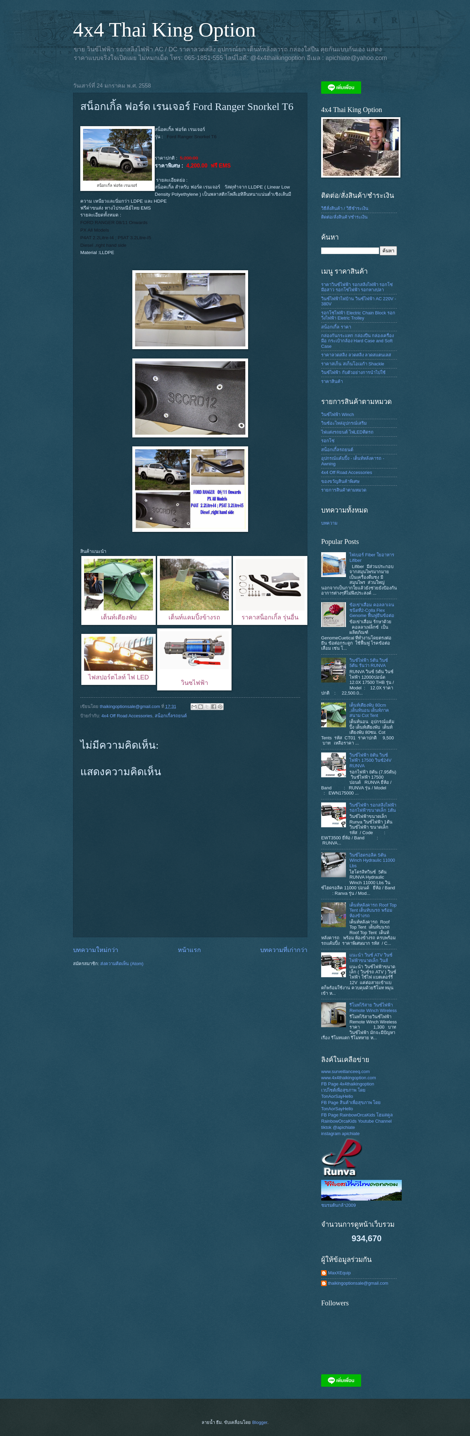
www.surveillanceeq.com (345, 1071)
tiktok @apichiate (338, 1127)
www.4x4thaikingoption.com (348, 1077)
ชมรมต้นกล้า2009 (338, 1205)
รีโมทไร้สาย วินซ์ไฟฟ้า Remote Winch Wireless (373, 1007)
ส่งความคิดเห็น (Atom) (121, 963)
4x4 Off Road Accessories (126, 715)
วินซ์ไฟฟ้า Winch (337, 414)
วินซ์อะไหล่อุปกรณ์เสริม (344, 423)
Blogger (259, 1422)
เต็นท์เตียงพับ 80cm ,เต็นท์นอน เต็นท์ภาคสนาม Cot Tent (369, 710)
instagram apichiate (340, 1133)
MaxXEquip (339, 1272)
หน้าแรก (189, 950)
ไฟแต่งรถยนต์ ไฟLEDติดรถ (347, 432)
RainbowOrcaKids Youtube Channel (356, 1121)
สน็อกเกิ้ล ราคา (336, 327)
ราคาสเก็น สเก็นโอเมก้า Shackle (352, 363)
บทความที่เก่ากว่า (283, 950)
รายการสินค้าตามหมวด (343, 490)
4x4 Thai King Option (164, 29)
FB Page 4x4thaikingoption (347, 1083)
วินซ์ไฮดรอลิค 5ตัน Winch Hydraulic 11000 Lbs (372, 860)
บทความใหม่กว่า (95, 950)
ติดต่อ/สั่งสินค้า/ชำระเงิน (344, 217)
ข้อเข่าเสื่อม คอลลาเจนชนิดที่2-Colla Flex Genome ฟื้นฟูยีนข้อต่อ (371, 610)
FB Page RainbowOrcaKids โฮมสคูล (357, 1115)
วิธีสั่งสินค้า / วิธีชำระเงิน (344, 208)
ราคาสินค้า (332, 381)
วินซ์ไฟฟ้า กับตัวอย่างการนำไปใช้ (353, 372)
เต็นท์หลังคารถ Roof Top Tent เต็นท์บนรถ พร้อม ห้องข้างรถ (373, 910)
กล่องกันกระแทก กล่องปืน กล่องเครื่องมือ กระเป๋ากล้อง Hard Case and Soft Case (357, 341)
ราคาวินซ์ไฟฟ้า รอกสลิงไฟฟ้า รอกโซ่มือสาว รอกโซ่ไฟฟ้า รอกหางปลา (357, 287)
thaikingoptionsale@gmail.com (358, 1283)
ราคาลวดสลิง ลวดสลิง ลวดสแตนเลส (356, 354)
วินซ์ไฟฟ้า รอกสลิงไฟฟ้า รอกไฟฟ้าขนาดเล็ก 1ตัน (372, 807)
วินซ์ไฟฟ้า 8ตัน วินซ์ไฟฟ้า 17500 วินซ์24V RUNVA (370, 760)
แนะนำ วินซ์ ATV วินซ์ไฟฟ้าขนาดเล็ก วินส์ (370, 957)
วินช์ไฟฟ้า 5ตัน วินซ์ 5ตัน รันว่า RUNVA (368, 663)
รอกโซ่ (328, 440)
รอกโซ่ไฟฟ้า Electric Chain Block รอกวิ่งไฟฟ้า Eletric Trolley (358, 315)
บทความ (329, 523)
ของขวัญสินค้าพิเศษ (340, 481)
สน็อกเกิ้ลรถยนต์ (171, 715)
